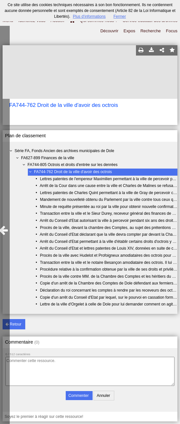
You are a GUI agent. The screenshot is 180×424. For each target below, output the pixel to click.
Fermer (119, 16)
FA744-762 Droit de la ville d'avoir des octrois (73, 172)
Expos (129, 30)
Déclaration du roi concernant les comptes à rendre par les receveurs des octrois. (110, 290)
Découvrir (109, 30)
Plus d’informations (89, 16)
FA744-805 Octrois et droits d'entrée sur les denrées (73, 164)
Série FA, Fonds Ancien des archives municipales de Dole (64, 151)
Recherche (151, 30)
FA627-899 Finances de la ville (47, 158)
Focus (171, 30)
